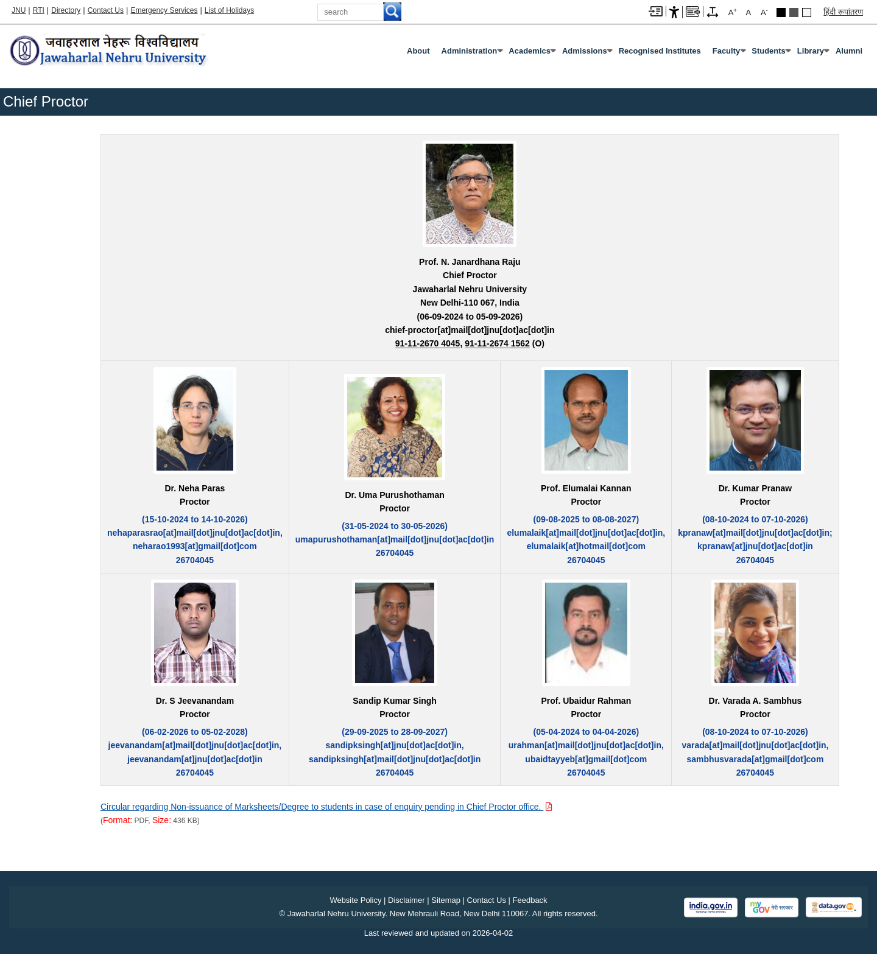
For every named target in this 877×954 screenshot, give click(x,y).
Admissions (584, 50)
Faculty (727, 50)
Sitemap (445, 900)
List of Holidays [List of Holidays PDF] (229, 10)
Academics (530, 50)
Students (769, 50)
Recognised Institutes (660, 50)
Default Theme (806, 12)
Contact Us (106, 10)
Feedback (530, 900)
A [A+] (732, 12)
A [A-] (764, 12)
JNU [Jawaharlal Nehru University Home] (19, 10)
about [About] (418, 50)
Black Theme (781, 12)
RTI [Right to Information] (38, 10)
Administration (470, 50)
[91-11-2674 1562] (497, 343)
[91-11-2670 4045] (427, 343)
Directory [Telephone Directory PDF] (65, 10)
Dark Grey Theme (793, 12)
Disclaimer (406, 900)
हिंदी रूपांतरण (843, 11)
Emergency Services (163, 10)
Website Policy (355, 900)
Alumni (849, 50)
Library (810, 50)
